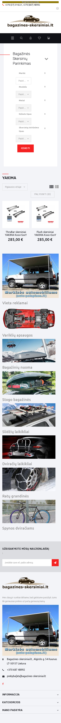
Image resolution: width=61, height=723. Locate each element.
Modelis (23, 87)
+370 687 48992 (16, 669)
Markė (22, 73)
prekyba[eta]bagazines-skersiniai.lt (26, 676)
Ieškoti (25, 148)
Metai (22, 100)
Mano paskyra (12, 710)
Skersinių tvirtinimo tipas (29, 129)
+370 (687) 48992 (31, 5)
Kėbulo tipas (25, 114)
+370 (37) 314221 (13, 5)
